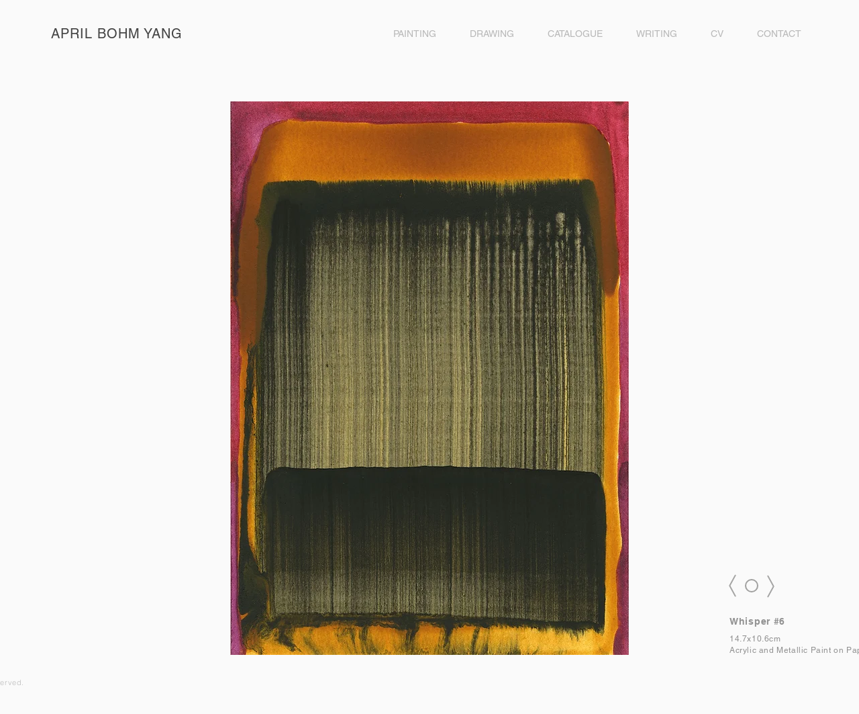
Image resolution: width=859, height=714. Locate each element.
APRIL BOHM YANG (117, 34)
